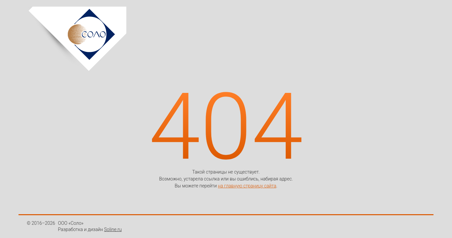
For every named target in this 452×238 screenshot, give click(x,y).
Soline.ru (113, 229)
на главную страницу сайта (247, 185)
